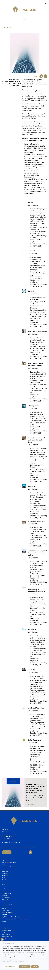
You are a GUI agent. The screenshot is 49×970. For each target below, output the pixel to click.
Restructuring (34, 80)
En (46, 3)
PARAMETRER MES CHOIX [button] (10, 966)
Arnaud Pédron (36, 128)
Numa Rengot (33, 126)
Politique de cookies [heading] (8, 943)
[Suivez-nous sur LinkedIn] (2, 939)
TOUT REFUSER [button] (24, 966)
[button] (24, 19)
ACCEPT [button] (35, 966)
